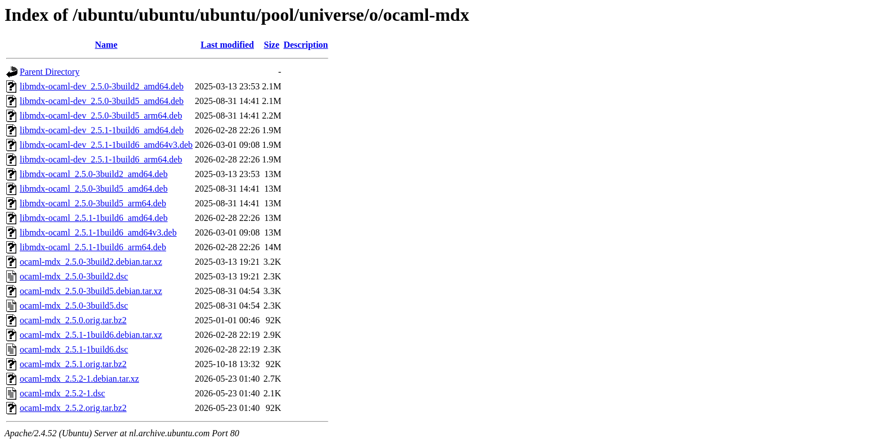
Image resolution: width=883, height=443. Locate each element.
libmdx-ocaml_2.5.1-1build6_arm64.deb (93, 247)
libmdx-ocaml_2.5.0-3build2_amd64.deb (94, 174)
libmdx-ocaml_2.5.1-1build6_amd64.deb (94, 218)
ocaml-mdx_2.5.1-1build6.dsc (74, 349)
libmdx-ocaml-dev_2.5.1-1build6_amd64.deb (102, 130)
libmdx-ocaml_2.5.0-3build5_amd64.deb (94, 188)
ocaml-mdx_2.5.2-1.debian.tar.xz (79, 378)
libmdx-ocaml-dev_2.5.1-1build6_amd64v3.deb (106, 145)
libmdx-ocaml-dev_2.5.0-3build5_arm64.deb (101, 115)
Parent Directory (49, 71)
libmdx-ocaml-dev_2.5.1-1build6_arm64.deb (101, 159)
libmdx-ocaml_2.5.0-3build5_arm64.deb (93, 203)
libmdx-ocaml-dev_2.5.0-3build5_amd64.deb (102, 101)
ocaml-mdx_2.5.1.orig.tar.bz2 (73, 364)
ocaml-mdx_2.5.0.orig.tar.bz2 (73, 320)
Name (106, 44)
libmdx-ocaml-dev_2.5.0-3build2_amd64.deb (102, 86)
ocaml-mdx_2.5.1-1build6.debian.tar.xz (91, 335)
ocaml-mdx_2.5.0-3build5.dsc (74, 305)
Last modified (227, 44)
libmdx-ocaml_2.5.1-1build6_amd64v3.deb (98, 232)
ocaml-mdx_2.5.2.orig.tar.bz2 (73, 408)
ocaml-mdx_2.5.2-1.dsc (62, 393)
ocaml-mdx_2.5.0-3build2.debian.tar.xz (91, 261)
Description (305, 44)
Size (272, 44)
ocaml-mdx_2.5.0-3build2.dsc (74, 276)
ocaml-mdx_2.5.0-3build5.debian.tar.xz (91, 291)
